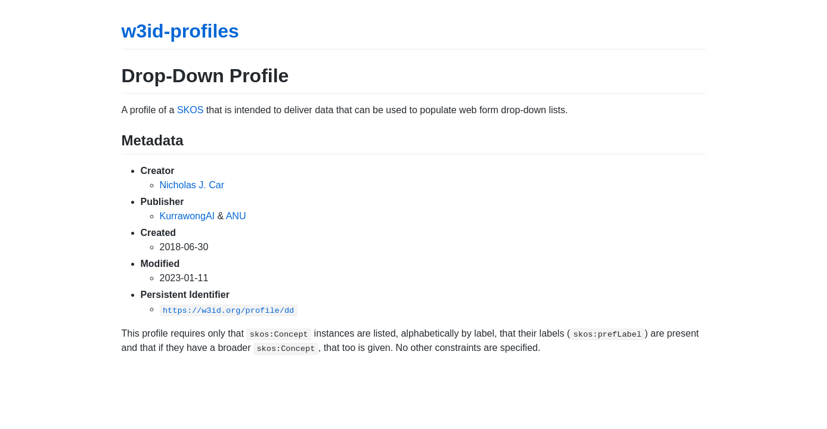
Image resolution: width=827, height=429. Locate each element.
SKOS (190, 110)
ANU (236, 216)
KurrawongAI (187, 216)
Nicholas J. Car (192, 185)
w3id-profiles (180, 31)
